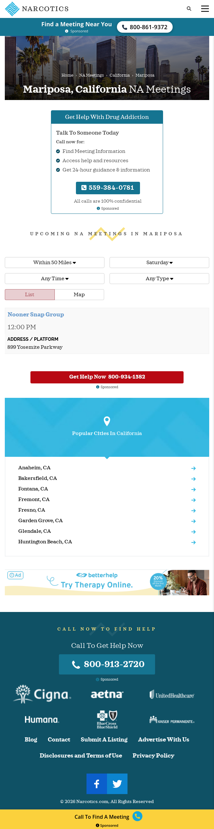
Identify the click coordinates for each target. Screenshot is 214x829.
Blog (31, 739)
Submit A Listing (104, 739)
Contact (59, 739)
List (29, 294)
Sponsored (107, 825)
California (120, 75)
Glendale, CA (34, 531)
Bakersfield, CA (37, 478)
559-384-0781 (107, 188)
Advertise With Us (163, 739)
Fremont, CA (34, 499)
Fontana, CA (33, 489)
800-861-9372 (145, 27)
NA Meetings (91, 75)
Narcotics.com (92, 801)
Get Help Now (107, 376)
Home (67, 75)
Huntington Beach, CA (45, 542)
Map (79, 294)
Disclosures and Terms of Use (81, 755)
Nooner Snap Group (36, 314)
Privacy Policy (153, 755)
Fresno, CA (31, 510)
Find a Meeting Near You (76, 24)
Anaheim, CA (34, 468)
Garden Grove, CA (40, 520)
